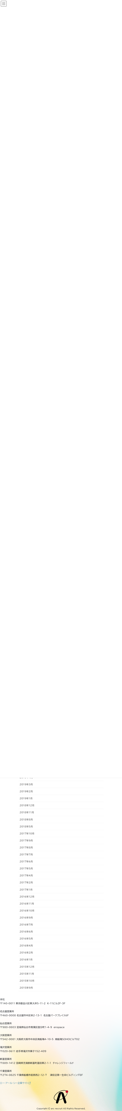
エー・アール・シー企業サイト (15, 1083)
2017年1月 (26, 890)
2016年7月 (26, 925)
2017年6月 (26, 861)
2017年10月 (27, 833)
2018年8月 (26, 819)
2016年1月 (26, 959)
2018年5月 (26, 826)
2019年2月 (26, 791)
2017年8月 (26, 847)
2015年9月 (26, 988)
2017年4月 (26, 875)
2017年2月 (26, 882)
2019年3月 (26, 784)
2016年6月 (26, 931)
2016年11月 (27, 904)
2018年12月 (27, 805)
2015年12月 (27, 967)
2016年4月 (26, 945)
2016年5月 (26, 938)
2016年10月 (27, 911)
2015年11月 (27, 974)
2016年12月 (27, 897)
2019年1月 (26, 798)
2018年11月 (27, 812)
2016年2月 (26, 952)
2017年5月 (26, 868)
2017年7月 (26, 854)
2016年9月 (26, 918)
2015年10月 (27, 981)
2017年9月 (26, 840)
